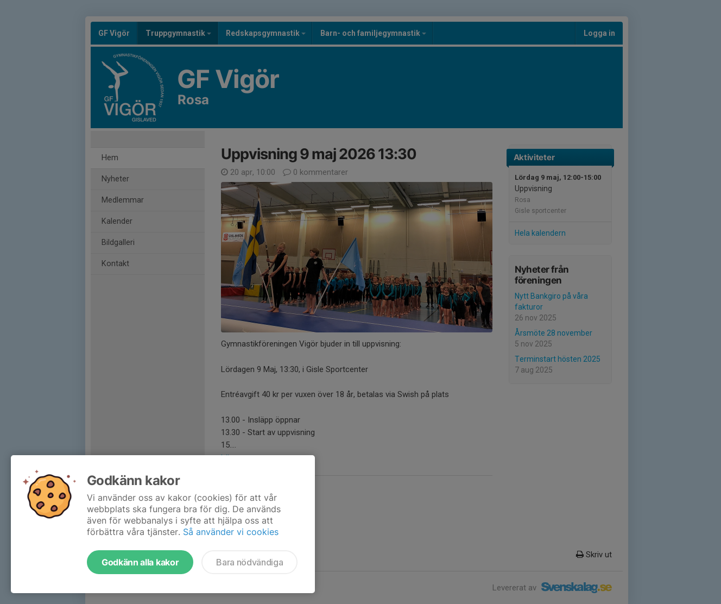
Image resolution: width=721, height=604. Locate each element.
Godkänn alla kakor (140, 562)
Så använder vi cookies (231, 531)
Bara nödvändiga (249, 562)
